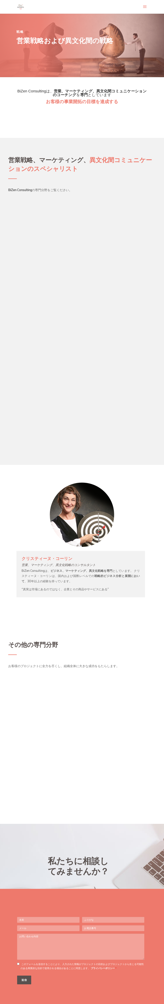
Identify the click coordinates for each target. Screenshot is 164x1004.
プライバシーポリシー (103, 968)
